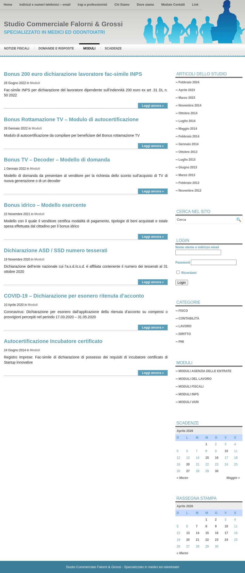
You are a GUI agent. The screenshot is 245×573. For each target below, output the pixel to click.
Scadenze (113, 48)
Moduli (89, 48)
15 (207, 458)
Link (195, 4)
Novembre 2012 (189, 190)
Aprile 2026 (185, 431)
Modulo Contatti (173, 4)
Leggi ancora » (153, 106)
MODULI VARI (188, 402)
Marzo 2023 (186, 98)
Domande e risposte (56, 48)
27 (188, 471)
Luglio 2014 (186, 121)
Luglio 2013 (186, 159)
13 (188, 533)
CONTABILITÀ (188, 318)
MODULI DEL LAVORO (194, 379)
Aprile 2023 (186, 90)
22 (207, 540)
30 (216, 471)
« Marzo (182, 478)
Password (182, 262)
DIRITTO (184, 334)
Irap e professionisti (92, 4)
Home (8, 4)
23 (216, 540)
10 (226, 451)
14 (197, 533)
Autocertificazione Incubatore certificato (53, 341)
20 (188, 464)
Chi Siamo (121, 4)
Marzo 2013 (186, 175)
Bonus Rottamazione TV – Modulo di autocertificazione (71, 119)
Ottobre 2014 (187, 113)
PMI (181, 341)
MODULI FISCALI (190, 386)
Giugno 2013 (187, 167)
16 (216, 458)
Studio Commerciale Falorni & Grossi (63, 24)
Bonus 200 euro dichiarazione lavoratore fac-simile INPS (73, 74)
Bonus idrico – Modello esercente (45, 205)
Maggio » (233, 478)
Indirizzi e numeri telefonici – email (44, 4)
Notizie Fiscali (16, 48)
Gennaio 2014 (188, 144)
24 (226, 540)
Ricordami (186, 273)
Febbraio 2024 (188, 82)
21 (197, 540)
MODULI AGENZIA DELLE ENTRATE (205, 371)
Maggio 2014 (187, 128)
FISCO (183, 311)
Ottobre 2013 (187, 152)
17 (226, 533)
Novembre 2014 (189, 105)
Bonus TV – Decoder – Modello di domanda (57, 159)
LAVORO (184, 326)
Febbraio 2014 (188, 136)
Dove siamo (145, 4)
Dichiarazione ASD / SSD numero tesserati (56, 250)
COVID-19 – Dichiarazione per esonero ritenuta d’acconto (74, 296)
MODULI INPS (188, 394)
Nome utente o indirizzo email (197, 247)
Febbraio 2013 (188, 183)
